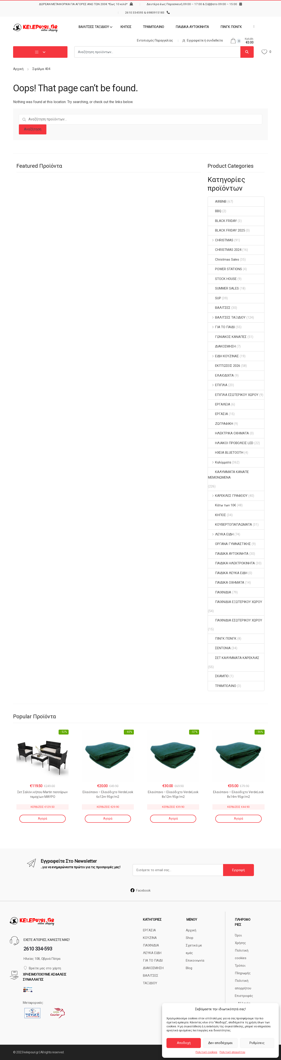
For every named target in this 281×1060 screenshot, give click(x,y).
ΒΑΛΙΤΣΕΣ (219, 308)
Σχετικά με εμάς (194, 949)
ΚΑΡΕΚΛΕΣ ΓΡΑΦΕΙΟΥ (227, 496)
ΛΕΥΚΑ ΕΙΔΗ (221, 534)
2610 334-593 (38, 949)
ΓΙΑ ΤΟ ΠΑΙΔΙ (221, 327)
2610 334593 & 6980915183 (144, 12)
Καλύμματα (219, 462)
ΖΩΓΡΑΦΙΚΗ (220, 424)
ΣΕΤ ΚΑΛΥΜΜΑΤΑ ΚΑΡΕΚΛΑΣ (233, 658)
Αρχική (18, 69)
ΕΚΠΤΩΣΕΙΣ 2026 (224, 366)
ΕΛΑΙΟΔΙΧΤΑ (221, 375)
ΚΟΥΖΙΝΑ (150, 938)
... (252, 26)
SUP (214, 298)
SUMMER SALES (223, 288)
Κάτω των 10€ (222, 505)
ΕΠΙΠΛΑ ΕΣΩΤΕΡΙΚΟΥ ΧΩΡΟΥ (233, 395)
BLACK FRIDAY (222, 221)
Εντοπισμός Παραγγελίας (155, 40)
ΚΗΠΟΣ (126, 27)
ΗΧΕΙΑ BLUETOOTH (225, 453)
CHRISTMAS (220, 240)
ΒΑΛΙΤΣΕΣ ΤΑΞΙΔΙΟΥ (94, 27)
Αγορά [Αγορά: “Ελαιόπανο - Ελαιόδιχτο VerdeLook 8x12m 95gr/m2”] (173, 818)
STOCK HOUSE (222, 279)
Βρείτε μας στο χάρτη (42, 968)
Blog (189, 968)
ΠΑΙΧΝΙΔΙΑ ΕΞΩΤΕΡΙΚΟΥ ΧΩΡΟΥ (235, 602)
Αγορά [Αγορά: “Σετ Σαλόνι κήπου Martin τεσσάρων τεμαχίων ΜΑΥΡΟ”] (42, 818)
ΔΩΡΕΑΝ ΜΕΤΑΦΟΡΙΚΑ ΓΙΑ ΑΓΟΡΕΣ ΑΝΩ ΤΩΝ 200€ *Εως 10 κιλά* (83, 4)
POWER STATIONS (225, 269)
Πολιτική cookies (206, 1052)
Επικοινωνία (195, 960)
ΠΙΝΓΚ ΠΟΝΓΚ (231, 27)
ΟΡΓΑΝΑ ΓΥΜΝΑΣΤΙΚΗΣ (229, 544)
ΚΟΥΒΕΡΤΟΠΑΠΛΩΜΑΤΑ (230, 525)
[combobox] (157, 52)
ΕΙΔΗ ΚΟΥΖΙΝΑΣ (223, 356)
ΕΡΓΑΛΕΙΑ (219, 404)
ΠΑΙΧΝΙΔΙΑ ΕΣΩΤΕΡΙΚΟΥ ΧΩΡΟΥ (235, 620)
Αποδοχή (184, 1043)
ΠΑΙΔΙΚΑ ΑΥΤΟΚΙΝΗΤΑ (192, 27)
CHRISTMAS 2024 (224, 250)
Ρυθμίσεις (257, 1043)
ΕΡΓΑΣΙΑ (218, 414)
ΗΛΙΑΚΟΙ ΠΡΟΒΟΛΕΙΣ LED (230, 443)
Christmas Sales (223, 260)
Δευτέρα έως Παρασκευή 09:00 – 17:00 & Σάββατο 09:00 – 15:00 (192, 4)
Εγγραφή (238, 870)
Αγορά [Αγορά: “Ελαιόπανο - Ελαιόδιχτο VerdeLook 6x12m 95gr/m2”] (107, 818)
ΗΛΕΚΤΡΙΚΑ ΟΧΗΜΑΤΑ (228, 433)
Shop (189, 938)
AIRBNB (217, 202)
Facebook (140, 890)
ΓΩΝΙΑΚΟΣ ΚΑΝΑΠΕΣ (227, 337)
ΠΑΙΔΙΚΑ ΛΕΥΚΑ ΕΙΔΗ (227, 573)
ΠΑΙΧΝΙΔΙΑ (219, 592)
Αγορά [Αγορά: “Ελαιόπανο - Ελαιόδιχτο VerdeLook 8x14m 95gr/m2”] (238, 818)
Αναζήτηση (32, 129)
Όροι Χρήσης (240, 939)
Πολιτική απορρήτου (232, 1052)
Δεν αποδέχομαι (220, 1043)
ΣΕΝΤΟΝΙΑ (219, 648)
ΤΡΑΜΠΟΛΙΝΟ (153, 27)
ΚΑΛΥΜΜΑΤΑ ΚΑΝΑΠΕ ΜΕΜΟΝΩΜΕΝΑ (228, 474)
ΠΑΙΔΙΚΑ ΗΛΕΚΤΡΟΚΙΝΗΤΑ (231, 563)
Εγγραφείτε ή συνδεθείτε (202, 40)
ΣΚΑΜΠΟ (218, 676)
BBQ (214, 211)
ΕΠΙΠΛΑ (217, 385)
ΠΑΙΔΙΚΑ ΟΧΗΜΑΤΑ (226, 583)
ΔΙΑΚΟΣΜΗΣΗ (222, 346)
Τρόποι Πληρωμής (243, 969)
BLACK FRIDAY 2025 (226, 230)
